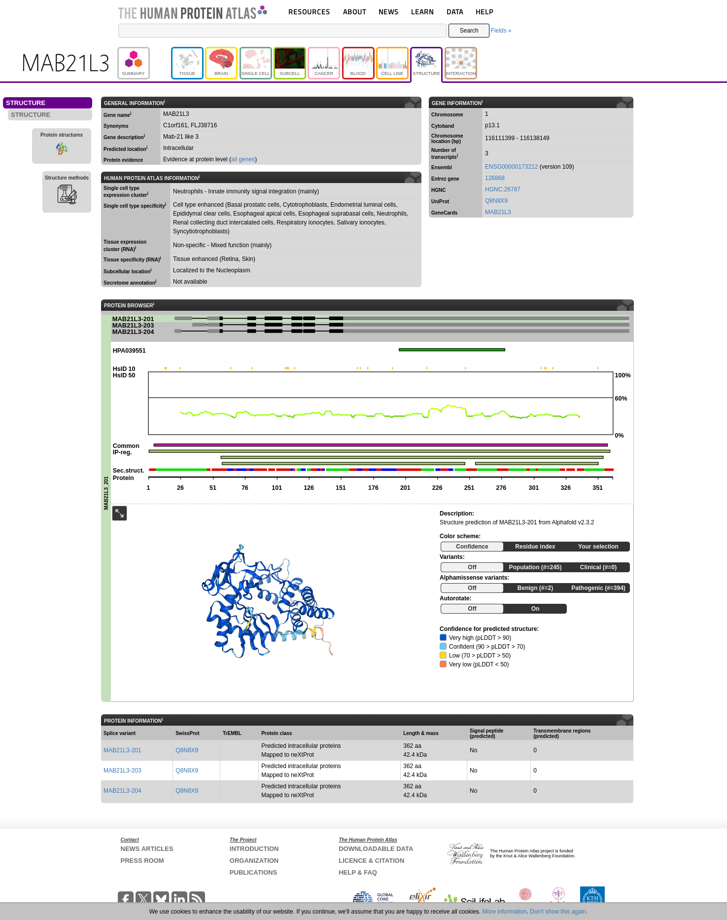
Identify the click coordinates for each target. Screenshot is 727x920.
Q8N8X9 (496, 200)
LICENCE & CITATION (371, 860)
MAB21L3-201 (122, 750)
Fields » (500, 30)
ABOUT (354, 11)
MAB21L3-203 (122, 770)
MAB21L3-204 (122, 790)
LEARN (422, 11)
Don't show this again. (559, 911)
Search (469, 30)
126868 (495, 178)
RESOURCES (309, 11)
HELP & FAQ (358, 872)
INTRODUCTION (254, 848)
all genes (243, 159)
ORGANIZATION (254, 860)
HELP (484, 11)
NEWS (389, 11)
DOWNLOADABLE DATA (376, 848)
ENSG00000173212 (511, 166)
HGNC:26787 (502, 189)
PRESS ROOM (142, 860)
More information (505, 911)
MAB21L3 (498, 212)
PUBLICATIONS (253, 872)
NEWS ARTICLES (147, 848)
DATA (455, 11)
